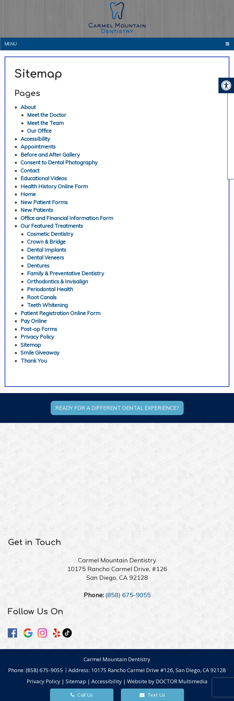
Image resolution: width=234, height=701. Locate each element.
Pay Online (34, 321)
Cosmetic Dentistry (50, 234)
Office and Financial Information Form (67, 218)
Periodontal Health (50, 289)
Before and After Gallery (50, 154)
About (28, 107)
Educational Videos (44, 178)
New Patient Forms (44, 202)
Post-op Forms (39, 329)
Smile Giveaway (40, 352)
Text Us (152, 695)
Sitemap (31, 344)
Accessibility (35, 138)
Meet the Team (45, 123)
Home (28, 194)
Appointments (38, 146)
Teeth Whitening (47, 305)
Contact (30, 170)
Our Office (39, 130)
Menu (11, 44)
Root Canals (42, 297)
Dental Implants (46, 249)
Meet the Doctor (46, 115)
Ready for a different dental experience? (117, 408)
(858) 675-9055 (128, 595)
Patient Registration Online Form (60, 313)
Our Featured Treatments (52, 225)
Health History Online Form (54, 186)
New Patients (37, 210)
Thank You (34, 360)
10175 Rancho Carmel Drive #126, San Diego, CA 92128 (158, 670)
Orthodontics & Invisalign (57, 281)
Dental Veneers (45, 257)
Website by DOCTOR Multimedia (167, 681)
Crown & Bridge (46, 241)
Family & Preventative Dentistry (65, 273)
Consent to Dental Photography (59, 162)
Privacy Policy (37, 336)
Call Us (82, 695)
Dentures (38, 265)
